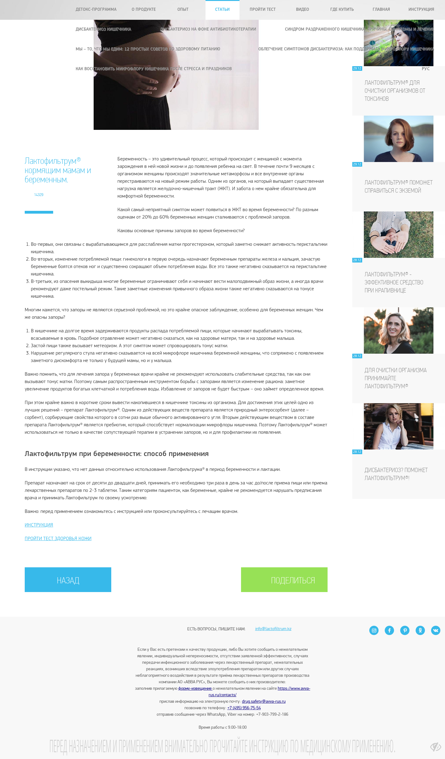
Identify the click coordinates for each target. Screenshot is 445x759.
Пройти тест (263, 9)
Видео (302, 9)
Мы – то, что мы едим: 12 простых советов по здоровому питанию (148, 49)
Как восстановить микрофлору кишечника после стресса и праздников (154, 69)
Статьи (222, 9)
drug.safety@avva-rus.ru (264, 701)
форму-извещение (195, 688)
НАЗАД (68, 581)
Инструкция (421, 9)
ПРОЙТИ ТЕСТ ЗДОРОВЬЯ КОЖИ (58, 538)
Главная (381, 9)
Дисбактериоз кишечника (103, 29)
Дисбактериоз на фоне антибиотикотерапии (208, 29)
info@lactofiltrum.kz (273, 618)
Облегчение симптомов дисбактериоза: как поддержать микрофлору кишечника (346, 49)
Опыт (183, 9)
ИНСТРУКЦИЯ (39, 525)
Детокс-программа (96, 9)
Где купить (342, 9)
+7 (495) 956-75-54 (244, 707)
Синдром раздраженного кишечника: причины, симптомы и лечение (359, 29)
